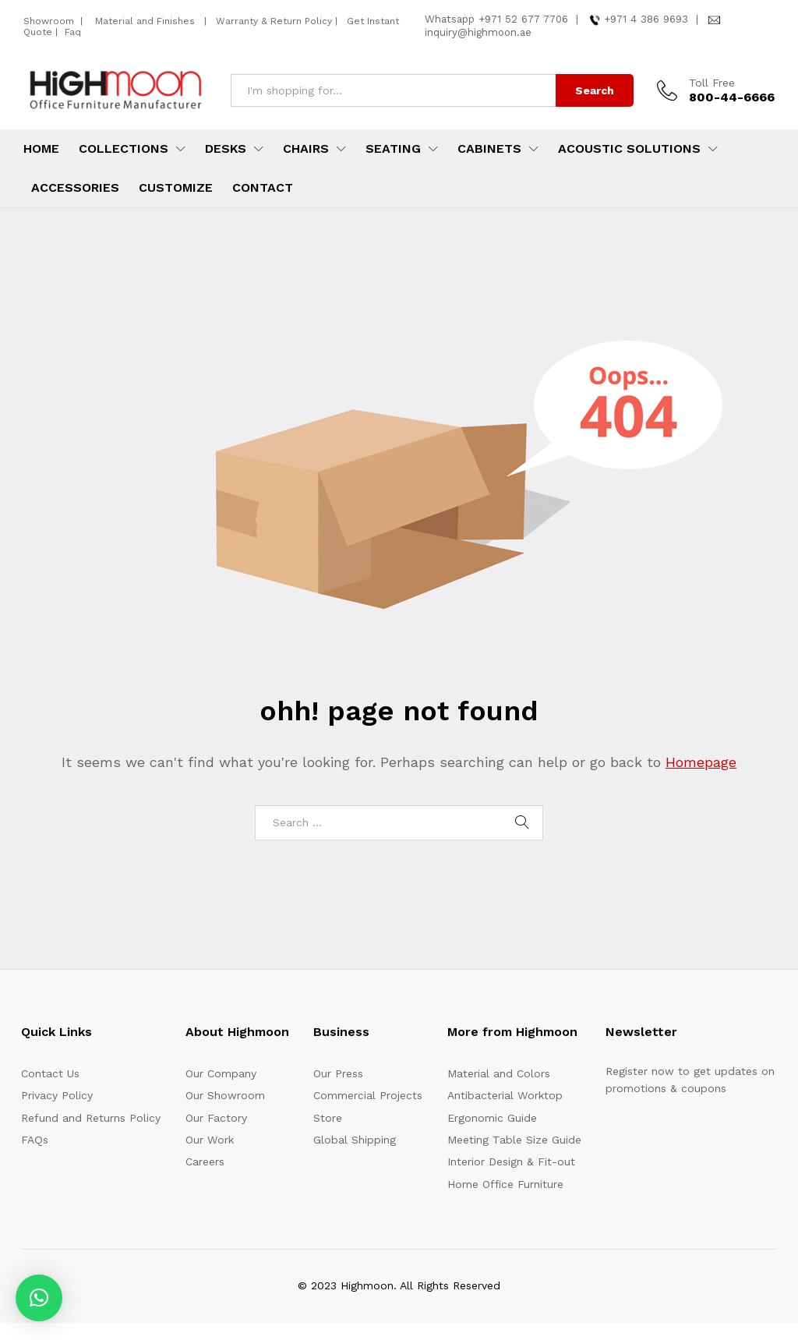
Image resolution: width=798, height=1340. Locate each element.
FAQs (34, 1139)
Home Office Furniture (505, 1184)
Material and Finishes (146, 21)
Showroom (50, 21)
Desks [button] (225, 149)
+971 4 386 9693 (646, 19)
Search (594, 90)
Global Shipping (354, 1139)
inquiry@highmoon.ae (478, 32)
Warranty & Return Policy (272, 21)
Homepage (701, 762)
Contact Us (50, 1073)
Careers (204, 1161)
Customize (176, 188)
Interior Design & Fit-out (511, 1161)
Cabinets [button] (489, 149)
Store (327, 1118)
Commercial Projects (367, 1095)
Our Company (220, 1073)
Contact (262, 188)
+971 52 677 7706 (523, 19)
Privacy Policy (57, 1095)
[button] (39, 1298)
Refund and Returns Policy (91, 1118)
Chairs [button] (306, 149)
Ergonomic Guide (492, 1118)
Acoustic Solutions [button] (629, 149)
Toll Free (712, 82)
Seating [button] (393, 149)
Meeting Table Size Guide (514, 1139)
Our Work (209, 1139)
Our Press (338, 1073)
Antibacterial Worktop (505, 1095)
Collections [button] (123, 149)
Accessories (75, 188)
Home (41, 149)
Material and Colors (498, 1073)
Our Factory (216, 1118)
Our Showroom (225, 1095)
